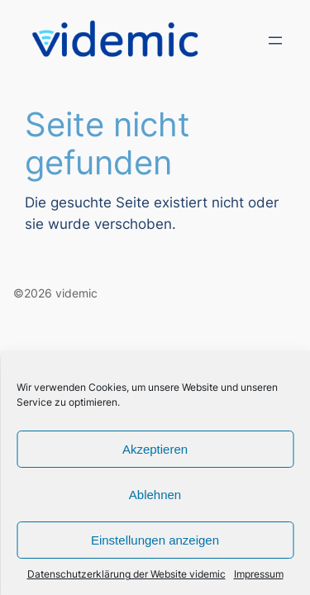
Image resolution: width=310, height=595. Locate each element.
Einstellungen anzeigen (155, 540)
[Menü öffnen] (275, 40)
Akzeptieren (155, 449)
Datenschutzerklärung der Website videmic (126, 574)
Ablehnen (155, 495)
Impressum (259, 574)
